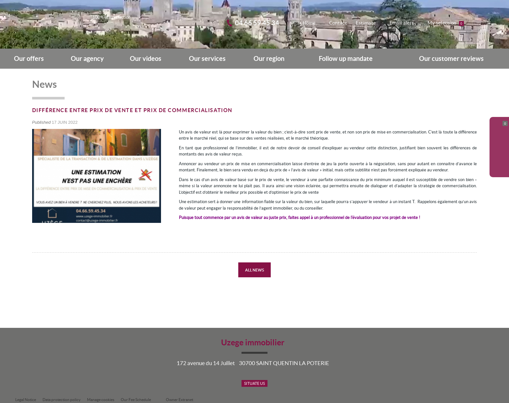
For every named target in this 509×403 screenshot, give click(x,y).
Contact (339, 23)
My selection (447, 23)
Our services (207, 58)
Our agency (87, 58)
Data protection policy (62, 399)
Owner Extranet (179, 399)
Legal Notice (25, 399)
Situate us (254, 383)
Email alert (402, 23)
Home (310, 23)
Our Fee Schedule (136, 399)
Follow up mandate (346, 58)
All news (254, 270)
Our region (269, 58)
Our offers (29, 58)
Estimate (366, 23)
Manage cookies (100, 399)
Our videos (145, 58)
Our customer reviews (451, 58)
